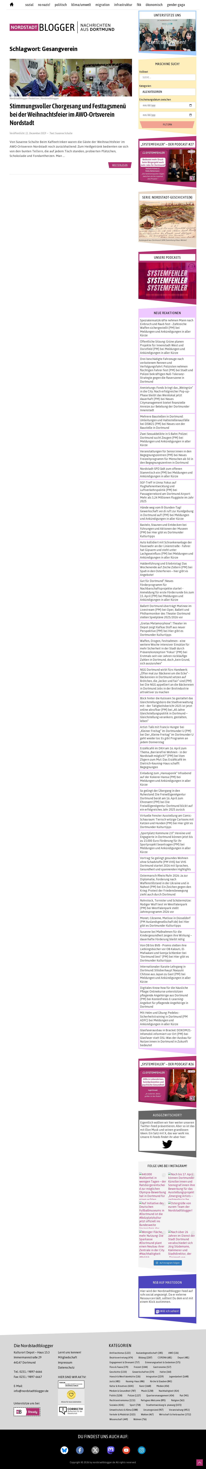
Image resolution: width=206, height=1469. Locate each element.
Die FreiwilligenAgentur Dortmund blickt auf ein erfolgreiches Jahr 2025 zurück (166, 805)
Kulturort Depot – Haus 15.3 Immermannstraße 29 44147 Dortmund (32, 1357)
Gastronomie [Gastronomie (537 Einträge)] (162, 1367)
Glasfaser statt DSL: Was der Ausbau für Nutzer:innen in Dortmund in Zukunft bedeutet (165, 1041)
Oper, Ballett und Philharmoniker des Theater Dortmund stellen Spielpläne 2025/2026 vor (165, 613)
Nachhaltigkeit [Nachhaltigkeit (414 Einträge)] (169, 1390)
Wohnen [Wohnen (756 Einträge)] (140, 1419)
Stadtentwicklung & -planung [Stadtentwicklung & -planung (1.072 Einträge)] (164, 1405)
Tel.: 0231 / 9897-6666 (28, 1371)
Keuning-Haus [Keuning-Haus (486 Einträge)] (135, 1381)
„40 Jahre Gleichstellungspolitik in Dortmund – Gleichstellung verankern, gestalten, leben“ (163, 715)
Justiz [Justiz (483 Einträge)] (114, 1381)
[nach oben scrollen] (199, 1462)
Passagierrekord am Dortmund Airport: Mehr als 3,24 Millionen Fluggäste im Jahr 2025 (167, 497)
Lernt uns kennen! (69, 1352)
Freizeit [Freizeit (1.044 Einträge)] (141, 1367)
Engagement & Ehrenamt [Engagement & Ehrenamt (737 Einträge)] (124, 1362)
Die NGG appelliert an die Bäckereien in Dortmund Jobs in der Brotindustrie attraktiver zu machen (167, 688)
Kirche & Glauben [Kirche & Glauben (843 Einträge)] (161, 1381)
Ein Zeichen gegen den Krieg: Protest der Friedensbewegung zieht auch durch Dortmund (165, 890)
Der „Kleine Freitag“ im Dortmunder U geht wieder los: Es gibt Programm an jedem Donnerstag (166, 738)
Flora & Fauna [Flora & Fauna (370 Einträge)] (118, 1367)
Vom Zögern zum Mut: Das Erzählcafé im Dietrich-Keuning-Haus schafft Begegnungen (163, 761)
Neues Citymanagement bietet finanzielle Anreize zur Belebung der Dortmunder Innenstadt (164, 404)
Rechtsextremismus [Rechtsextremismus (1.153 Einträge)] (122, 1400)
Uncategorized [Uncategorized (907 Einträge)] (153, 1409)
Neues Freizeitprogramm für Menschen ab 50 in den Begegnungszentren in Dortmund (166, 458)
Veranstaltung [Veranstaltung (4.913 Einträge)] (179, 1409)
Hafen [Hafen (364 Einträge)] (165, 1371)
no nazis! (44, 5)
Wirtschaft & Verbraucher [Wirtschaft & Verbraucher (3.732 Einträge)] (175, 1414)
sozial (29, 5)
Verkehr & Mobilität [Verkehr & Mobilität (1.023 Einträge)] (122, 1414)
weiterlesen (120, 165)
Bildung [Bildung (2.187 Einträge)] (145, 1357)
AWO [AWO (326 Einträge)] (173, 1352)
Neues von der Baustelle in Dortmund (162, 425)
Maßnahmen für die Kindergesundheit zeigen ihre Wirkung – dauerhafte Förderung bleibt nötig (166, 935)
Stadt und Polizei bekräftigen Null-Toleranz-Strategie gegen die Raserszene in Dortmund (166, 375)
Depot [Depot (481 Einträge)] (183, 1357)
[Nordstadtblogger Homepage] (12, 5)
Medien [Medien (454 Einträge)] (163, 1386)
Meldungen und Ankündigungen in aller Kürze (162, 350)
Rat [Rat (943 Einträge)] (184, 1395)
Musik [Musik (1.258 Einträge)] (147, 1390)
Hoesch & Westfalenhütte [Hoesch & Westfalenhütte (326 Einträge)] (124, 1376)
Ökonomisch (154, 5)
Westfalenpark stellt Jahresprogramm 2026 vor (159, 909)
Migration (102, 5)
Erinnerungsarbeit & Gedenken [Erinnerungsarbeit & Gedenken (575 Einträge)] (162, 1362)
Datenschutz (66, 1367)
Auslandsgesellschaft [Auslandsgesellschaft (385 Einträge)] (149, 1352)
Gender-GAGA (176, 5)
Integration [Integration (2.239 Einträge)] (155, 1376)
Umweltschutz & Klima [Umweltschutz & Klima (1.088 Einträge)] (123, 1409)
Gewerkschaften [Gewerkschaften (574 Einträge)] (143, 1371)
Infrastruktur (123, 5)
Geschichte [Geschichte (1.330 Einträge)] (118, 1371)
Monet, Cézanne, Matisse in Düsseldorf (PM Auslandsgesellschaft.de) (165, 919)
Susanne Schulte (63, 133)
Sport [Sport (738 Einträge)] (135, 1405)
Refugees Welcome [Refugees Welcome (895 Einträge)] (153, 1400)
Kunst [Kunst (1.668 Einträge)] (145, 1386)
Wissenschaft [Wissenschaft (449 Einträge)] (118, 1419)
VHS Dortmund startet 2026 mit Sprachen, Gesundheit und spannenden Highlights (165, 865)
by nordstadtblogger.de (103, 1462)
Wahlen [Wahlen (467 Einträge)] (147, 1414)
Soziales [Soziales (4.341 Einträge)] (116, 1405)
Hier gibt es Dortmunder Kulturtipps (161, 632)
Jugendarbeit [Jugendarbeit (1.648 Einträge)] (179, 1376)
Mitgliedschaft (67, 1357)
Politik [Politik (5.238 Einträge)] (115, 1395)
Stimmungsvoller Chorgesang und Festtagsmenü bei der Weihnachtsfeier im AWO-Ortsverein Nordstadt (68, 114)
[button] (167, 35)
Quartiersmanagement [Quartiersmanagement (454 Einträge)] (160, 1395)
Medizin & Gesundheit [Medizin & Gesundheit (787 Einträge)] (122, 1390)
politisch (61, 5)
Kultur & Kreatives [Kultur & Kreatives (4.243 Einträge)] (121, 1386)
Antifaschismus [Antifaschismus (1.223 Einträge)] (120, 1352)
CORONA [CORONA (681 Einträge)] (165, 1357)
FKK (139, 5)
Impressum (65, 1362)
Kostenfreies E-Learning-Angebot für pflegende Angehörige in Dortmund (164, 1002)
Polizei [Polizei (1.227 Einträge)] (134, 1395)
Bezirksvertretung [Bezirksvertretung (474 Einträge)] (121, 1357)
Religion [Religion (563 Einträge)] (177, 1400)
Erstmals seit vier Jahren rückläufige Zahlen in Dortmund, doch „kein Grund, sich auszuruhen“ (165, 659)
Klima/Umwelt (81, 5)
